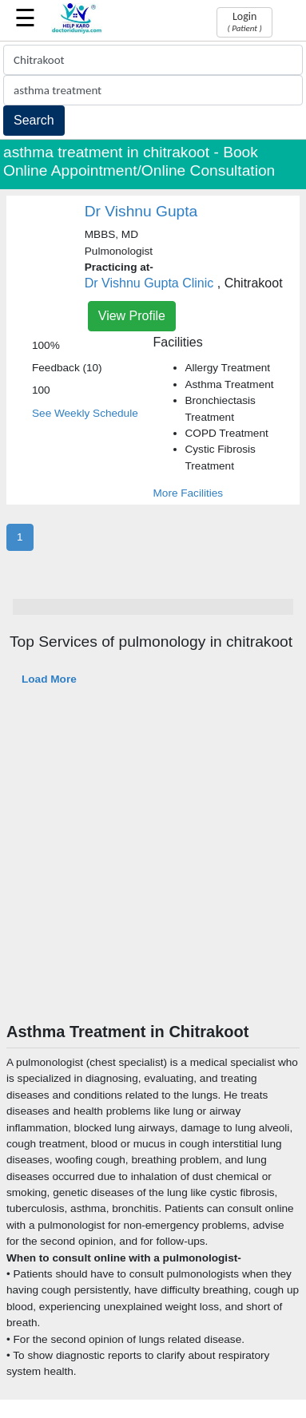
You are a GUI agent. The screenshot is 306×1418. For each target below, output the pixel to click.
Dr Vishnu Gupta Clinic (149, 283)
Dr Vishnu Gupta (141, 211)
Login (244, 22)
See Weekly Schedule (85, 413)
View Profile (131, 316)
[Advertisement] (150, 864)
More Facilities (188, 493)
